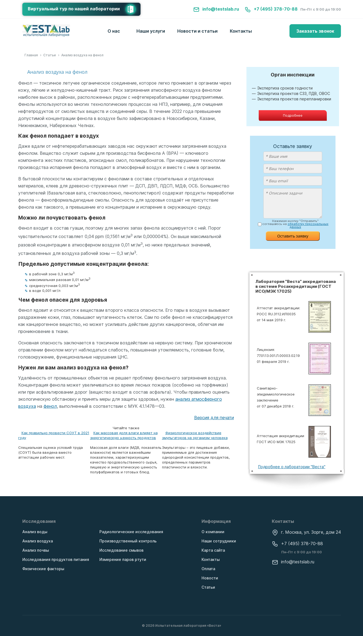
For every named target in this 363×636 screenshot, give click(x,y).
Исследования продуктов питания (55, 559)
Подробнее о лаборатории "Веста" (291, 466)
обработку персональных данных (308, 225)
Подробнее (293, 115)
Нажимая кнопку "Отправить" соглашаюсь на (295, 224)
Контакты (241, 31)
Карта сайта (213, 550)
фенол (50, 406)
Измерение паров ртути (122, 559)
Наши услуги (150, 31)
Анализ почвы (35, 550)
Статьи (208, 587)
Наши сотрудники (219, 541)
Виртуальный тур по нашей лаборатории (84, 9)
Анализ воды (34, 531)
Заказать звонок (315, 31)
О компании (213, 531)
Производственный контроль (128, 541)
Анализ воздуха (37, 541)
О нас (114, 31)
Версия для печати (214, 417)
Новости (210, 578)
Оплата (208, 568)
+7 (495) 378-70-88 (271, 9)
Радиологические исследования (131, 531)
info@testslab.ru (216, 9)
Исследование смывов (121, 550)
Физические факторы (43, 568)
